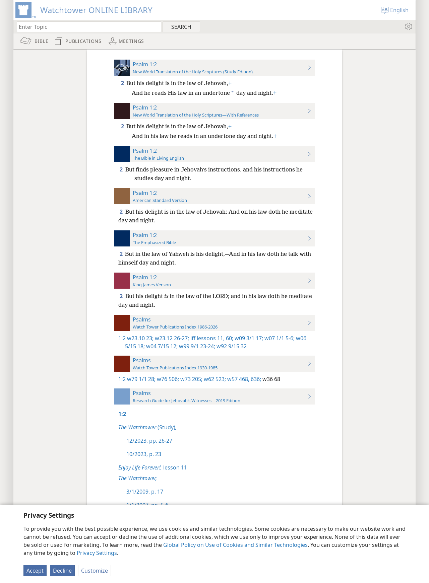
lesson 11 (152, 467)
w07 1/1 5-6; (279, 338)
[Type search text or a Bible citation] (86, 26)
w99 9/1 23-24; (196, 346)
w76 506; (167, 379)
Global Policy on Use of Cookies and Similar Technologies (235, 545)
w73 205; (190, 379)
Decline (62, 570)
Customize (94, 570)
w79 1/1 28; (141, 379)
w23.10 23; (140, 338)
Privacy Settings (97, 553)
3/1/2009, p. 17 (144, 491)
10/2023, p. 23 (143, 454)
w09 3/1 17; (248, 338)
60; (229, 338)
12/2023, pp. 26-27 (149, 440)
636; (255, 379)
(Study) (147, 427)
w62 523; (214, 379)
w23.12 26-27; (171, 338)
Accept (35, 570)
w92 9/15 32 (231, 346)
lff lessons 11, (207, 338)
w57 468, (237, 379)
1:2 (122, 338)
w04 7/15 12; (161, 346)
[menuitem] (408, 26)
